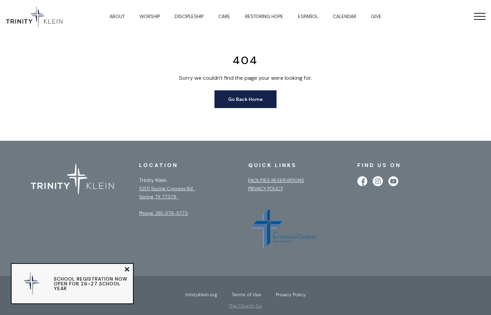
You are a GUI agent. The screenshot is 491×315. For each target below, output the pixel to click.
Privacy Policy (265, 188)
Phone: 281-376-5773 (163, 213)
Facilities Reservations (276, 180)
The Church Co (245, 306)
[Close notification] (127, 270)
